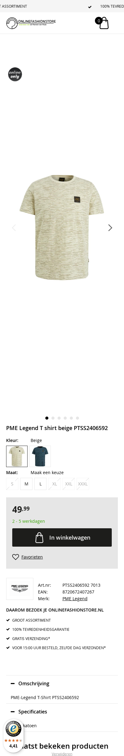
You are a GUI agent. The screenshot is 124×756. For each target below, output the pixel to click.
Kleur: (12, 440)
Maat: (12, 472)
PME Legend (75, 598)
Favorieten (32, 557)
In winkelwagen (69, 537)
